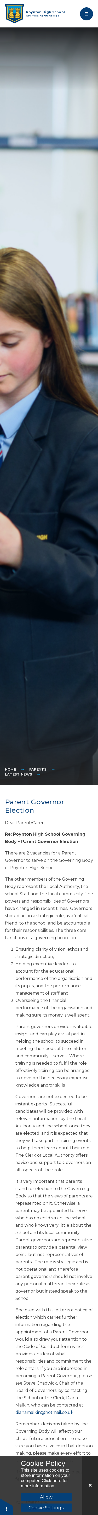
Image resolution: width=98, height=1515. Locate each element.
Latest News (18, 774)
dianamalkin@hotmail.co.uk (44, 1412)
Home (10, 769)
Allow (46, 1497)
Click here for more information (44, 1483)
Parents (38, 769)
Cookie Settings (46, 1507)
